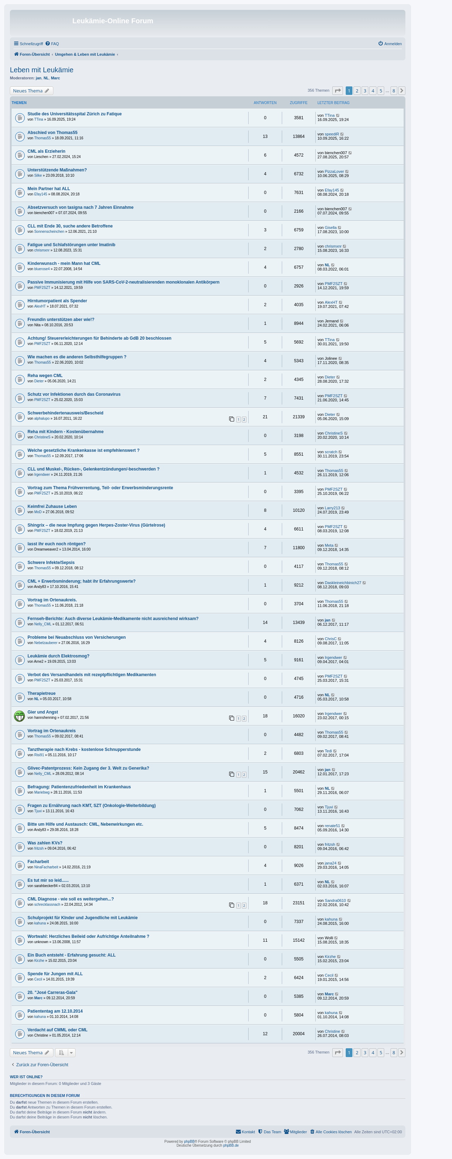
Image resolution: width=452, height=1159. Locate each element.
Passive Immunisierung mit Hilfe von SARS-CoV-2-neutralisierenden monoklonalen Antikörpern (124, 282)
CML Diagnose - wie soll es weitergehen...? (71, 899)
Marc (55, 78)
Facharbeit (38, 861)
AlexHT (40, 306)
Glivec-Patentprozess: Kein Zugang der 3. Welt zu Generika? (88, 768)
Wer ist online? (26, 1077)
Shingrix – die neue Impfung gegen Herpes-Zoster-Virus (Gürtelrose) (96, 525)
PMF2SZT (42, 288)
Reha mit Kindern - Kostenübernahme (65, 431)
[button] (337, 90)
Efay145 (40, 194)
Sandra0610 (335, 900)
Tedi (328, 751)
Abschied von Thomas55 (52, 132)
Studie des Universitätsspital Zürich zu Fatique (75, 113)
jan (38, 78)
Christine (332, 1031)
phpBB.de (231, 1145)
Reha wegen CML (45, 375)
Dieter (39, 381)
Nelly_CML (43, 624)
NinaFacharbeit (46, 867)
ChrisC (331, 639)
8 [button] (394, 90)
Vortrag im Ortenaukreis (52, 730)
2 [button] (357, 90)
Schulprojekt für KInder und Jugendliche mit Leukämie (83, 917)
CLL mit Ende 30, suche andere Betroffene (70, 226)
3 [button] (365, 90)
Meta (329, 545)
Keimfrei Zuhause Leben (52, 506)
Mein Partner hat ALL (49, 188)
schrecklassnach (47, 904)
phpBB (189, 1141)
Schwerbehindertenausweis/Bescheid (65, 413)
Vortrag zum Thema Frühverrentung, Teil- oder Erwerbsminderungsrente (100, 487)
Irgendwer (42, 475)
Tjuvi (38, 811)
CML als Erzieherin (46, 151)
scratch (331, 452)
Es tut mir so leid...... (48, 880)
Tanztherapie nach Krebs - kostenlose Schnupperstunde (84, 749)
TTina (38, 119)
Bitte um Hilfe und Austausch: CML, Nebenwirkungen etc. (85, 824)
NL (46, 78)
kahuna (40, 923)
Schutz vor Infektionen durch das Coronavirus (74, 394)
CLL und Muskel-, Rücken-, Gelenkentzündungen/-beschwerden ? (94, 469)
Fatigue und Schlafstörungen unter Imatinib (71, 244)
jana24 (331, 863)
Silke (38, 175)
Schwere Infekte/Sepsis (51, 562)
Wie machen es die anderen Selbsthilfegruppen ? (77, 356)
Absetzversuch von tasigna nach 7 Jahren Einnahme (80, 207)
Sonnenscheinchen (49, 231)
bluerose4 (42, 269)
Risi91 (39, 755)
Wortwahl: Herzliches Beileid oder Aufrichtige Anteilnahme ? (88, 936)
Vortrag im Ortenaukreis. (52, 599)
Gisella (331, 227)
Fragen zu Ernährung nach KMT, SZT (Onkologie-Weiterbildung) (92, 805)
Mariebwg (41, 792)
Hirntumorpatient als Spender (57, 300)
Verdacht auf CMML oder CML (58, 1029)
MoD (38, 512)
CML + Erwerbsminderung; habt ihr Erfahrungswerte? (82, 581)
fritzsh (39, 848)
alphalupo (41, 418)
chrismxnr (41, 250)
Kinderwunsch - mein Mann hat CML (64, 263)
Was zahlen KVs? (45, 843)
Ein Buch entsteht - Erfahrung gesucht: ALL (72, 955)
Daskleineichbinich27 (343, 583)
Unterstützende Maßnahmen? (57, 170)
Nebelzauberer (46, 643)
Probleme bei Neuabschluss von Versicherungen (77, 637)
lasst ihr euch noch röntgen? (57, 543)
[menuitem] (52, 44)
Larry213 (332, 508)
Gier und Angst (43, 712)
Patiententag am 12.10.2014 (55, 1011)
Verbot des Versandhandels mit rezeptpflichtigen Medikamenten (92, 674)
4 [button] (372, 90)
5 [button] (381, 90)
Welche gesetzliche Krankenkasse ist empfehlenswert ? (83, 450)
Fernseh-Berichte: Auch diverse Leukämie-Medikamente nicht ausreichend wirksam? (113, 618)
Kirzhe (39, 961)
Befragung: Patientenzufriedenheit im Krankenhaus (79, 786)
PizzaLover (334, 171)
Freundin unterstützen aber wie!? (61, 319)
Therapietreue (41, 693)
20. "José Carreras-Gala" (52, 992)
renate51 (332, 826)
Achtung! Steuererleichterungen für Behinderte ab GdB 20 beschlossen (99, 338)
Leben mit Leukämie (41, 70)
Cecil (38, 979)
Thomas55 (42, 138)
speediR (332, 134)
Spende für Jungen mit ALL (55, 973)
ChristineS (42, 437)
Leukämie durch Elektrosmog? (58, 656)
